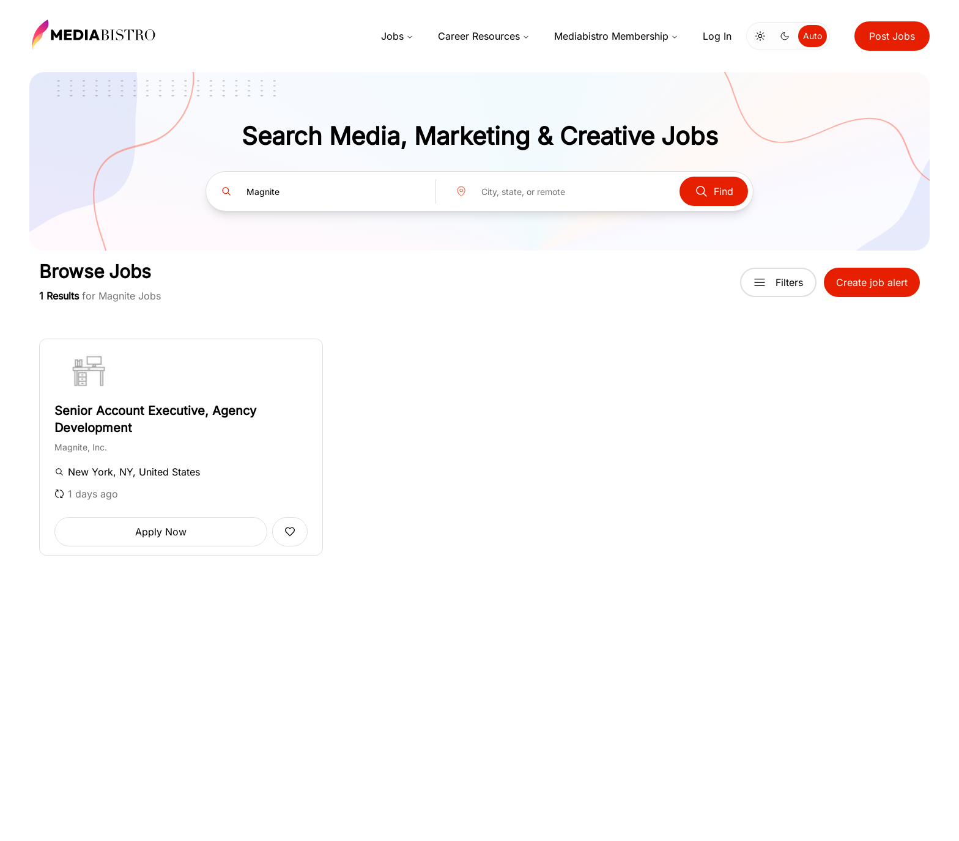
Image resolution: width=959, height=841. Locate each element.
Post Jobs (892, 36)
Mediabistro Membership (616, 36)
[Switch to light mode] (760, 36)
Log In (717, 36)
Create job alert (872, 282)
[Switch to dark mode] (785, 36)
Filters (778, 282)
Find (713, 191)
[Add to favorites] (290, 531)
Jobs (397, 36)
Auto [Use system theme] (812, 36)
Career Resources (484, 36)
